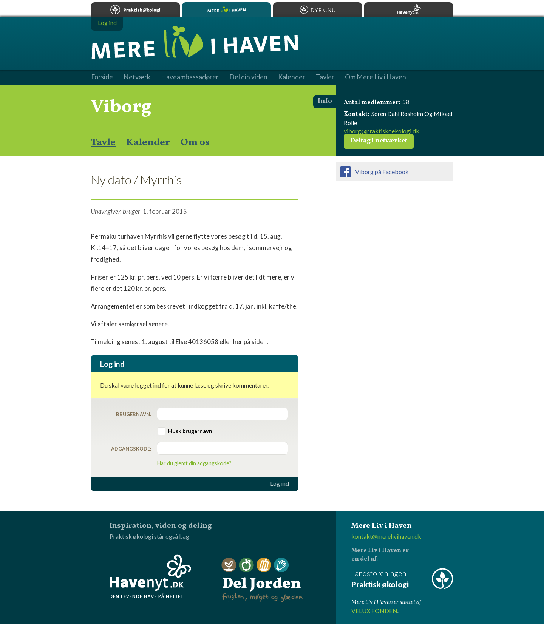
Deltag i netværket (378, 140)
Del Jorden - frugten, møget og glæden (262, 580)
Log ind (279, 483)
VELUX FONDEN (374, 610)
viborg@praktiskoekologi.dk (381, 130)
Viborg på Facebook (382, 171)
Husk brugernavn (190, 431)
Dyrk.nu (317, 9)
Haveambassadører (190, 77)
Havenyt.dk (408, 9)
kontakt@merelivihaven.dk (386, 536)
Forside (102, 77)
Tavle (103, 142)
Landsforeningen (402, 579)
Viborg (121, 107)
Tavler (325, 77)
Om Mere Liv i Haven (375, 77)
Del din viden (248, 77)
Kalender (148, 142)
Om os (195, 142)
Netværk (137, 77)
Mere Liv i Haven (226, 9)
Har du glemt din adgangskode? (194, 463)
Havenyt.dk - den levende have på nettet (150, 576)
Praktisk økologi (135, 9)
